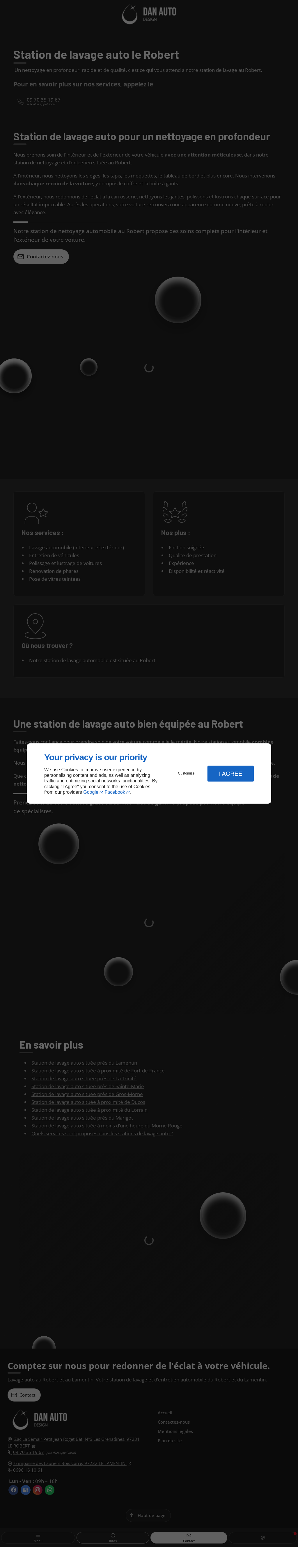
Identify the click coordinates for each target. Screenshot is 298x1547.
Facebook (115, 792)
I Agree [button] (230, 773)
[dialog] (149, 773)
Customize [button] (186, 773)
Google (90, 792)
